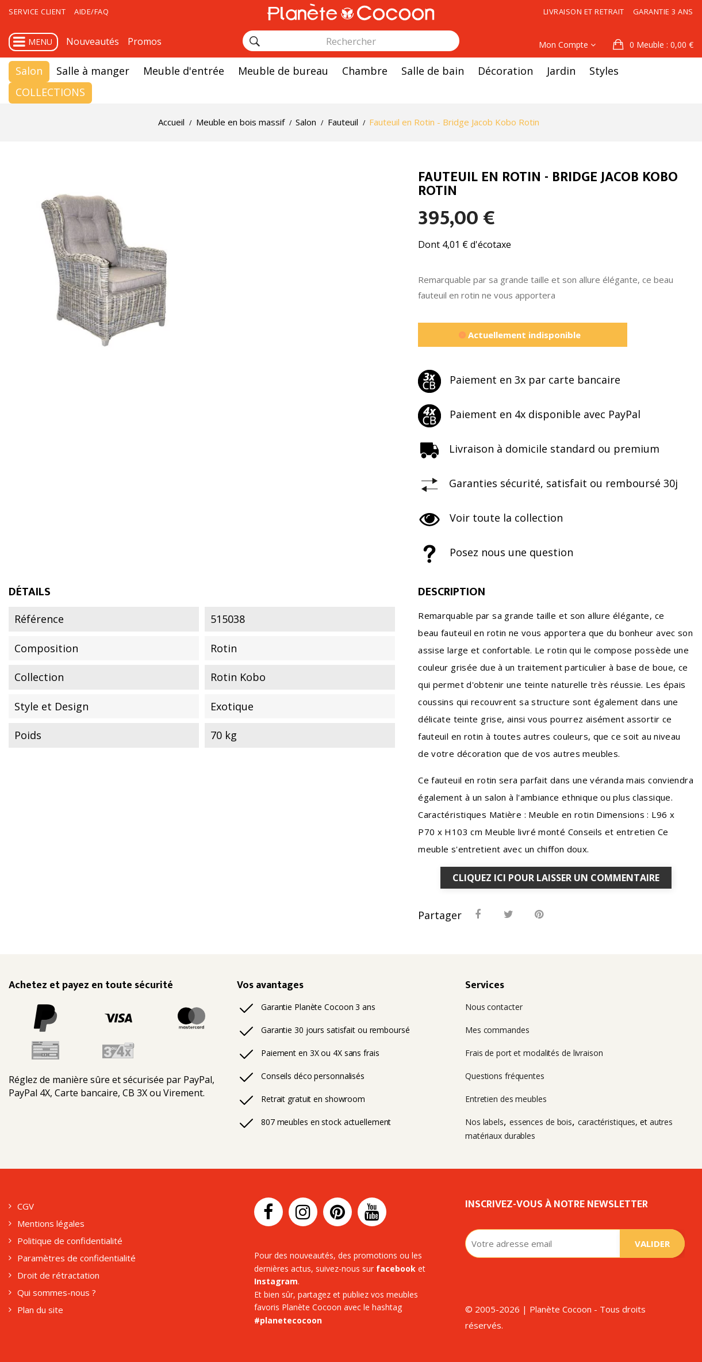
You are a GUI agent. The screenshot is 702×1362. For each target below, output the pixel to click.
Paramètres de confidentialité (76, 1258)
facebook (396, 1268)
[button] (653, 45)
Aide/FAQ (91, 11)
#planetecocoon (288, 1320)
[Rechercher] (254, 41)
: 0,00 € (660, 44)
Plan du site (40, 1309)
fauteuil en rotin (473, 632)
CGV (25, 1206)
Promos (145, 41)
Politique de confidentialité (69, 1240)
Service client (37, 11)
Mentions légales (51, 1223)
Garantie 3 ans (663, 11)
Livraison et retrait (583, 11)
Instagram (276, 1281)
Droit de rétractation (58, 1275)
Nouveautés (92, 41)
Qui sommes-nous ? (56, 1292)
